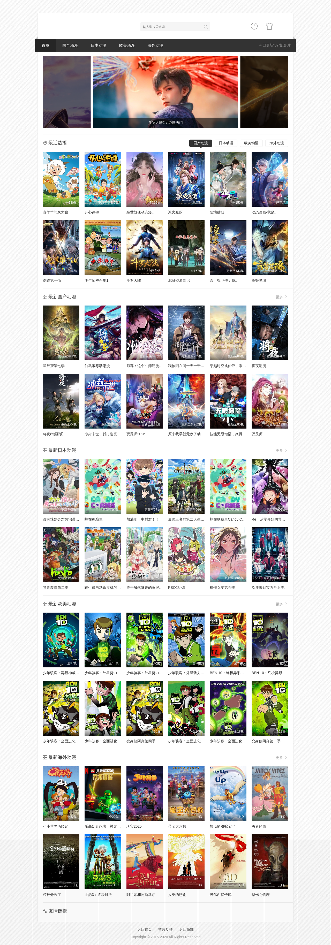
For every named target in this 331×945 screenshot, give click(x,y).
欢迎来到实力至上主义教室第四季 (279, 587)
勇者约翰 (259, 826)
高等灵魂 (259, 280)
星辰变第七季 (54, 366)
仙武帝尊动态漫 (97, 366)
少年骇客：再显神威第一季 (64, 673)
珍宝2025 (134, 826)
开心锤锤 (92, 212)
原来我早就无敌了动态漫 (188, 434)
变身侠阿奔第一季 (266, 741)
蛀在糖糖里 (94, 519)
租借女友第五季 (222, 587)
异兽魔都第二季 (55, 587)
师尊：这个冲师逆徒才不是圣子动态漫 (157, 366)
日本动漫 (98, 45)
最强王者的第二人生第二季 (190, 519)
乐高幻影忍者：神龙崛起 (104, 826)
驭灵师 (257, 434)
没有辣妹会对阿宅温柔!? (62, 519)
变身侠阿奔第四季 (140, 741)
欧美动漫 (127, 45)
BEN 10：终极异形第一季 (230, 673)
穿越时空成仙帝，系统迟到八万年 (237, 366)
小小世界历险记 (55, 826)
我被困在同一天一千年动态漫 (191, 366)
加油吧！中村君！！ (142, 519)
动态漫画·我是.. (264, 212)
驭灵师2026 (135, 434)
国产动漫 (70, 45)
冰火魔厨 (175, 212)
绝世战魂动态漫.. (140, 212)
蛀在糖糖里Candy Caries (230, 519)
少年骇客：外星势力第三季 (190, 673)
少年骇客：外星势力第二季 (148, 673)
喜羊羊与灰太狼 (55, 212)
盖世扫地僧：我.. (223, 280)
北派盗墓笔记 (179, 280)
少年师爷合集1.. (97, 280)
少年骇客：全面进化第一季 (190, 741)
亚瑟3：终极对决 (98, 895)
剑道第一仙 (52, 280)
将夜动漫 (259, 366)
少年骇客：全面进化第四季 (64, 741)
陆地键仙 (217, 212)
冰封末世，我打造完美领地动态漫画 (113, 434)
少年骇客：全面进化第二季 (231, 741)
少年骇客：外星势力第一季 (106, 673)
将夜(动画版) (53, 434)
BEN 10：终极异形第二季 (272, 673)
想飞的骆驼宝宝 (222, 826)
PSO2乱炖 (176, 587)
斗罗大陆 (133, 280)
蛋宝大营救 (177, 826)
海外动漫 (155, 45)
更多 (282, 297)
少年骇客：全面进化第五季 (106, 741)
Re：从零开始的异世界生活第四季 (279, 519)
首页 (45, 45)
